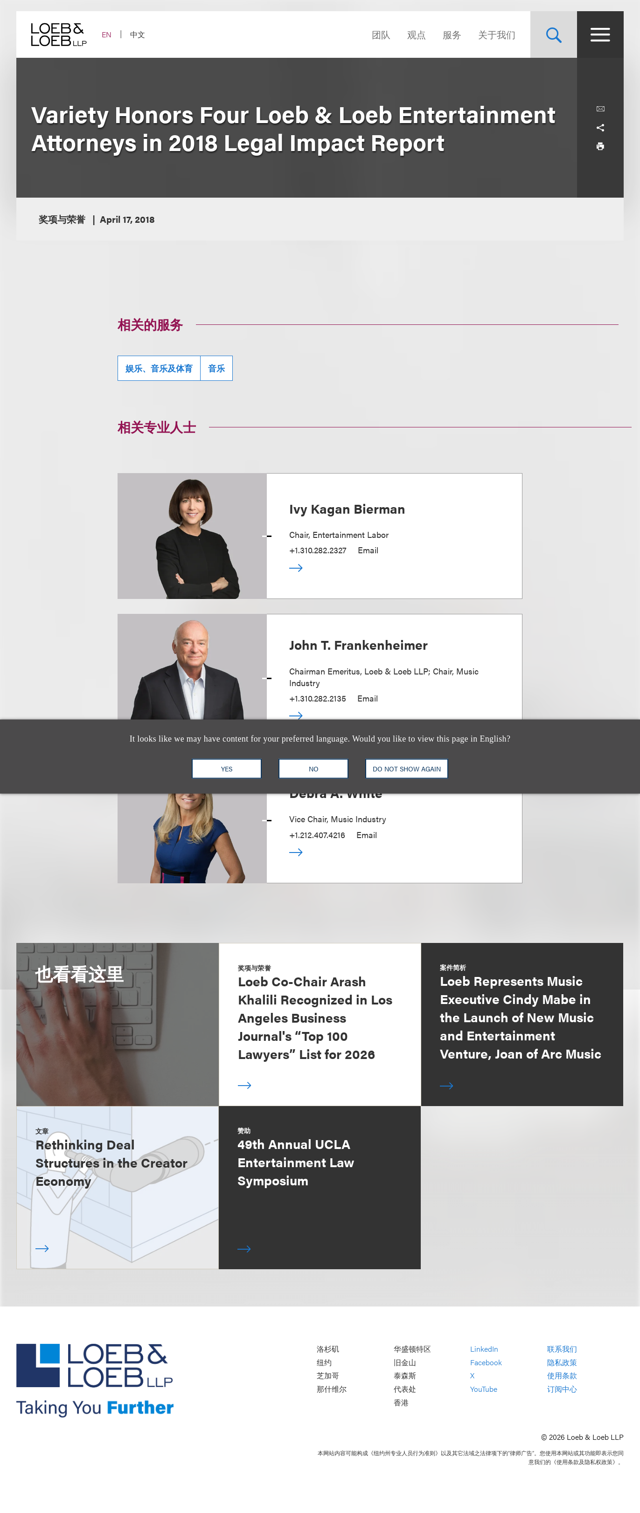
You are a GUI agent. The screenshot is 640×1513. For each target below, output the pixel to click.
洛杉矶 (328, 1349)
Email (368, 550)
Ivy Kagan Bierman (347, 508)
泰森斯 (405, 1375)
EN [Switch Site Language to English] (106, 34)
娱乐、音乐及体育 (159, 368)
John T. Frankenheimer (358, 644)
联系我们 (562, 1349)
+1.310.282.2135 (317, 698)
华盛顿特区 (412, 1349)
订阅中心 (562, 1388)
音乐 (216, 368)
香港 (401, 1402)
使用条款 (562, 1375)
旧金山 (405, 1362)
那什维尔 (332, 1388)
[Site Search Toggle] (553, 34)
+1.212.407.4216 (317, 834)
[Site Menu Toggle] (600, 34)
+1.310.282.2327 (318, 550)
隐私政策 (562, 1362)
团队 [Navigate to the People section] (381, 34)
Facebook (486, 1362)
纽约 (324, 1362)
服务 (452, 34)
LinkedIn (484, 1349)
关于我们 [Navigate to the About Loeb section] (496, 34)
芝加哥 (328, 1375)
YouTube (483, 1388)
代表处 (405, 1388)
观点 (416, 34)
